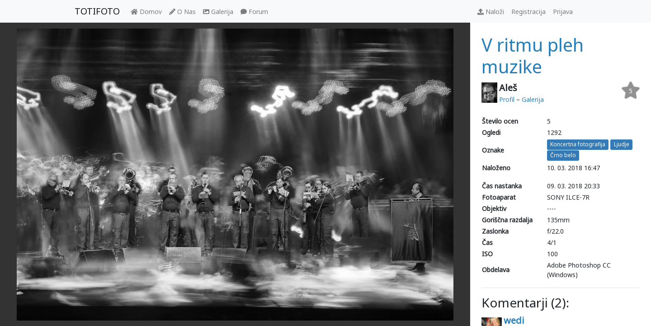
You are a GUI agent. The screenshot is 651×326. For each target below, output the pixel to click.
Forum (254, 11)
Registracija (528, 11)
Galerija (218, 11)
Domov (146, 11)
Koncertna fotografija (577, 144)
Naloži (490, 11)
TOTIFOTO (97, 11)
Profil (506, 99)
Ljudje (621, 144)
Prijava (563, 11)
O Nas (182, 11)
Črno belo (563, 155)
